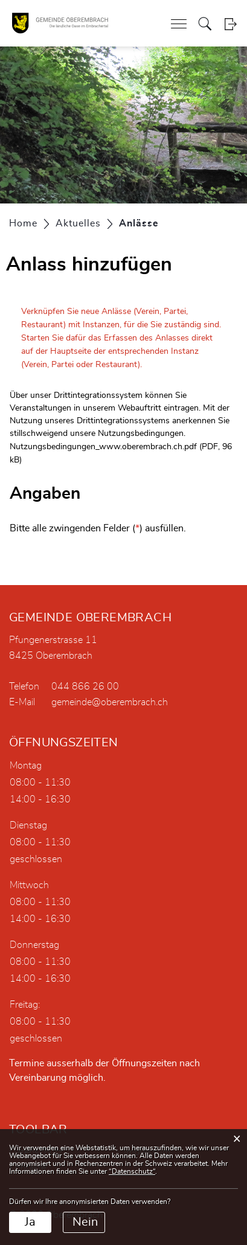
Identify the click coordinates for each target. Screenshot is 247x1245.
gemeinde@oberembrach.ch (109, 702)
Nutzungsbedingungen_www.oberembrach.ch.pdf (103, 447)
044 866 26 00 (85, 686)
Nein (85, 1222)
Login (230, 24)
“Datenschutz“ (132, 1171)
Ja (30, 1222)
